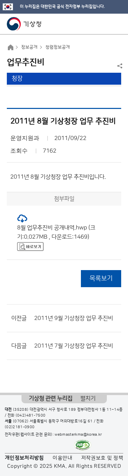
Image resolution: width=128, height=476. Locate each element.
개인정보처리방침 (24, 458)
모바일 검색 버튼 (106, 23)
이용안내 (62, 458)
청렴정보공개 (57, 47)
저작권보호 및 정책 (102, 458)
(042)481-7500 (31, 416)
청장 (17, 78)
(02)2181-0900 (20, 427)
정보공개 (29, 47)
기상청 (24, 24)
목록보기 (101, 278)
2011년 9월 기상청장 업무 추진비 (73, 318)
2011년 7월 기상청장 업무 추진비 (73, 346)
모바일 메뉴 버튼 (116, 23)
